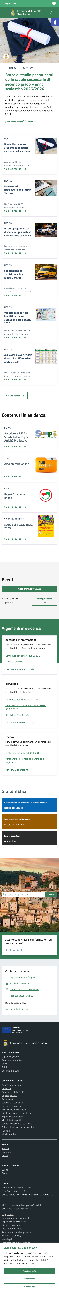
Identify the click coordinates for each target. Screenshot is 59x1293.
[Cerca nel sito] (51, 12)
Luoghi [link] (5, 1169)
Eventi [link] (5, 1173)
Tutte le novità (14, 395)
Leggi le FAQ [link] (8, 1214)
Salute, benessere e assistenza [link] (17, 1123)
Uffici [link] (4, 1063)
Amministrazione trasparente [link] (16, 1232)
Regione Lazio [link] (10, 3)
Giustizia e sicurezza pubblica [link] (16, 1113)
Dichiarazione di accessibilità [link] (16, 1242)
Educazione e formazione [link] (14, 1109)
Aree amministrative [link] (12, 1060)
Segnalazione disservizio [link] (14, 1221)
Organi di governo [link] (10, 1056)
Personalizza (29, 1278)
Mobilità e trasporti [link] (11, 1120)
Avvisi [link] (5, 1155)
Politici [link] (5, 1067)
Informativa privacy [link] (11, 1235)
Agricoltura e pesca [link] (11, 1085)
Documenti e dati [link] (10, 1070)
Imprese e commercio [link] (12, 1116)
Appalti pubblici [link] (9, 1095)
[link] (55, 22)
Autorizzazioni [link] (9, 1099)
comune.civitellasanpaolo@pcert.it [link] (24, 1205)
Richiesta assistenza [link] (12, 1225)
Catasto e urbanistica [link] (12, 1102)
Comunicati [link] (7, 1152)
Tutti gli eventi (44, 600)
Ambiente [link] (6, 1088)
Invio (51, 894)
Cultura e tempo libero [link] (13, 1106)
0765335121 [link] (25, 1208)
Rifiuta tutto (29, 1286)
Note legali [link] (7, 1239)
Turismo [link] (6, 1130)
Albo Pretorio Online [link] (12, 1228)
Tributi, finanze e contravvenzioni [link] (18, 1127)
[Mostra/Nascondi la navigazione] (3, 12)
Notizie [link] (5, 1148)
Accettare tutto (29, 1270)
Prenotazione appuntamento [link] (16, 1218)
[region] (29, 1268)
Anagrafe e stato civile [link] (13, 1092)
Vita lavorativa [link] (9, 1134)
